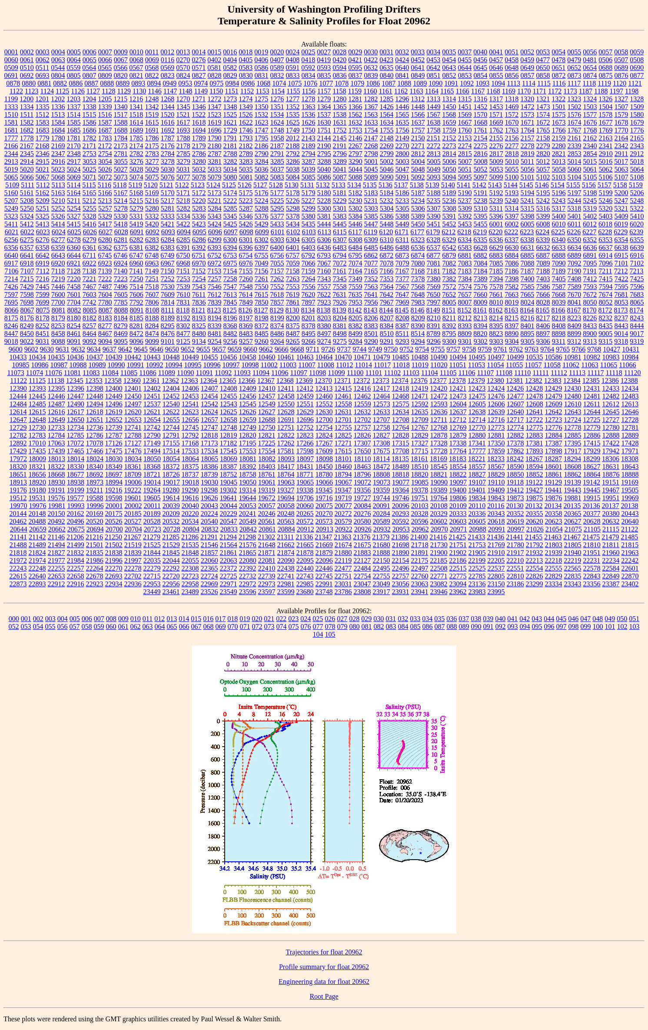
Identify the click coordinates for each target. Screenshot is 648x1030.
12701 (343, 419)
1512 (42, 114)
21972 (18, 560)
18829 (496, 474)
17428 (630, 443)
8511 (402, 333)
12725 (591, 419)
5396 (496, 216)
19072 (362, 482)
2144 (324, 138)
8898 (558, 333)
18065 (209, 458)
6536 (418, 247)
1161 (385, 91)
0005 (74, 52)
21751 (458, 544)
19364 (400, 490)
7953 (355, 302)
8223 (574, 318)
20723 (152, 529)
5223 (246, 200)
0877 (637, 75)
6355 (637, 239)
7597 (11, 294)
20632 (611, 521)
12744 (171, 427)
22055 (190, 560)
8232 (605, 318)
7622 (324, 294)
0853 (465, 75)
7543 (199, 286)
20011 (151, 505)
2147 (371, 138)
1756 (402, 130)
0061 (27, 59)
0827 (199, 75)
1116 (559, 83)
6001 (496, 224)
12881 (496, 435)
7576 (481, 286)
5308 (449, 208)
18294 (572, 458)
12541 (190, 404)
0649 (527, 67)
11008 (325, 365)
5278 (121, 208)
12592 (420, 404)
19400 (457, 490)
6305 (309, 239)
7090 (559, 263)
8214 (496, 318)
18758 (247, 474)
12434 (629, 388)
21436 (495, 537)
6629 (496, 247)
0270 (183, 59)
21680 (381, 544)
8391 (434, 325)
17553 (247, 451)
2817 (496, 153)
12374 (400, 380)
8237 (621, 318)
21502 (114, 544)
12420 (438, 388)
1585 (74, 122)
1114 (528, 83)
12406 (190, 388)
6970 (199, 263)
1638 (434, 122)
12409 (247, 388)
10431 (630, 349)
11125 (37, 380)
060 (111, 626)
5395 (481, 216)
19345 (323, 490)
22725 (228, 576)
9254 (215, 341)
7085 (496, 263)
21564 (228, 544)
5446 (355, 224)
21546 (209, 544)
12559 (362, 404)
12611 (591, 404)
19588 (94, 498)
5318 (574, 208)
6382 (152, 247)
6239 (636, 232)
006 (87, 618)
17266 (305, 443)
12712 (457, 419)
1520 (167, 114)
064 (160, 626)
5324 (27, 216)
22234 (610, 560)
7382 (449, 278)
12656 (190, 419)
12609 (553, 404)
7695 (11, 302)
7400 (528, 278)
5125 (229, 185)
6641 (27, 255)
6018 (605, 224)
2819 (528, 153)
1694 (199, 130)
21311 (285, 537)
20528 (152, 521)
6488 (402, 247)
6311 (402, 239)
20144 (18, 513)
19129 (553, 482)
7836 (199, 302)
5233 (402, 200)
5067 (43, 177)
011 (148, 618)
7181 (433, 271)
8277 (105, 325)
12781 (630, 427)
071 (245, 626)
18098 (324, 458)
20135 (572, 505)
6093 (168, 232)
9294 (418, 341)
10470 (343, 357)
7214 (11, 278)
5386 (387, 216)
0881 (44, 83)
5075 (152, 177)
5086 (324, 177)
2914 (27, 161)
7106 (11, 271)
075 (294, 626)
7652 (449, 294)
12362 (170, 380)
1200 (26, 99)
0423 (386, 59)
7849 (246, 302)
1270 (183, 99)
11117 (595, 372)
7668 (558, 294)
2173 (121, 146)
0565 (105, 67)
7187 (527, 271)
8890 (511, 333)
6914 (605, 255)
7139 (105, 271)
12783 (37, 435)
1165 (447, 91)
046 (573, 618)
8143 (371, 310)
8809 (465, 333)
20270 (324, 513)
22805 (496, 576)
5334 (183, 216)
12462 (362, 396)
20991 (496, 529)
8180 (74, 318)
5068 (58, 177)
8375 (293, 325)
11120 (632, 372)
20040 (190, 505)
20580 (362, 521)
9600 (16, 349)
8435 (606, 325)
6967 (168, 263)
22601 (630, 568)
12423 (476, 388)
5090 (387, 177)
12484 (18, 404)
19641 (228, 498)
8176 (27, 318)
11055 (514, 365)
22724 (209, 576)
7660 (480, 294)
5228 (324, 200)
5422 (183, 224)
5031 (183, 169)
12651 (94, 419)
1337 (74, 106)
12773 (496, 427)
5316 (543, 208)
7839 (215, 302)
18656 (37, 474)
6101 (278, 232)
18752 (228, 474)
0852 (449, 75)
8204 (340, 318)
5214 (120, 200)
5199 (606, 192)
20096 (400, 505)
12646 (630, 411)
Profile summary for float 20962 (324, 966)
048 (597, 618)
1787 (168, 138)
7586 (543, 286)
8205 (355, 318)
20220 (190, 513)
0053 (543, 52)
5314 (511, 208)
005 (75, 618)
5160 (11, 192)
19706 (305, 498)
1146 (154, 91)
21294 (228, 537)
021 (269, 618)
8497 (324, 333)
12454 (209, 396)
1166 (462, 91)
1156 (308, 91)
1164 (432, 91)
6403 (309, 247)
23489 (190, 591)
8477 (183, 333)
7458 (74, 286)
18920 (37, 482)
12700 (324, 419)
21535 (190, 544)
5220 (199, 200)
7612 (214, 294)
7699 (43, 302)
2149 (402, 138)
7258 (230, 278)
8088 (121, 310)
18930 (56, 482)
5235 (433, 200)
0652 (574, 67)
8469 (121, 333)
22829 (553, 576)
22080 (247, 560)
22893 (37, 584)
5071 (89, 177)
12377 (438, 380)
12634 (400, 411)
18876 (611, 474)
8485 (262, 333)
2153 (465, 138)
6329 (449, 239)
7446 (58, 286)
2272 (434, 146)
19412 (515, 490)
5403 (606, 216)
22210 (515, 560)
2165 (637, 138)
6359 (58, 247)
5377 (277, 216)
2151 (434, 138)
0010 (136, 52)
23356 (592, 584)
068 (208, 626)
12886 (592, 435)
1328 (637, 99)
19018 (190, 482)
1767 (575, 130)
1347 (215, 106)
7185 (496, 271)
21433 (476, 537)
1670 (512, 122)
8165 (543, 310)
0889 (123, 83)
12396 (75, 388)
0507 (621, 59)
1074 (279, 83)
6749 (167, 255)
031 (390, 618)
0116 (167, 59)
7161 (339, 271)
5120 (151, 185)
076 (306, 626)
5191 (481, 192)
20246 (267, 513)
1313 (433, 99)
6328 (433, 239)
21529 (171, 544)
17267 (324, 443)
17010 (37, 443)
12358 (113, 380)
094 (525, 626)
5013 (558, 161)
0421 (355, 59)
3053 (89, 161)
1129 (124, 91)
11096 (279, 372)
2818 (512, 153)
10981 (573, 357)
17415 (592, 443)
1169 (508, 91)
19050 (247, 482)
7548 (246, 286)
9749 (375, 349)
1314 (449, 99)
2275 (481, 146)
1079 (357, 83)
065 (172, 626)
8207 (387, 318)
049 (610, 618)
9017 (637, 333)
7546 (215, 286)
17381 (534, 443)
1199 (11, 99)
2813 (434, 153)
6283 (152, 239)
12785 (75, 435)
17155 (171, 443)
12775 (534, 427)
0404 (230, 59)
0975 (216, 83)
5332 (152, 216)
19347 (343, 490)
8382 (355, 325)
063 (148, 626)
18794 (343, 474)
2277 (512, 146)
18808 (381, 474)
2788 (230, 153)
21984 (75, 560)
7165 (371, 271)
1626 (309, 122)
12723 (553, 419)
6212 (448, 232)
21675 (362, 544)
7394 (496, 278)
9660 (250, 349)
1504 (606, 106)
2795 (324, 153)
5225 (277, 200)
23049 (381, 584)
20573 (324, 521)
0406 (261, 59)
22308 (190, 568)
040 (500, 618)
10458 (247, 357)
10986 (39, 365)
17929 (592, 451)
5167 (121, 192)
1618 (199, 122)
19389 (438, 490)
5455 (481, 224)
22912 (56, 584)
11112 (559, 372)
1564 (386, 114)
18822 (458, 474)
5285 (230, 208)
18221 (476, 458)
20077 (343, 505)
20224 (209, 513)
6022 (27, 232)
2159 (559, 138)
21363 (342, 537)
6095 (199, 232)
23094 (458, 584)
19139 (572, 482)
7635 (355, 294)
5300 (324, 208)
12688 (267, 419)
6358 (43, 247)
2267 (355, 146)
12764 (400, 427)
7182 (449, 271)
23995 (496, 591)
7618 (277, 294)
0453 (433, 59)
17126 (114, 443)
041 (512, 618)
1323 (574, 99)
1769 (606, 130)
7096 (606, 263)
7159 (308, 271)
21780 (515, 544)
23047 (362, 584)
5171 (183, 192)
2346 (43, 153)
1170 (524, 91)
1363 (309, 106)
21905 (477, 552)
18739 (209, 474)
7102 (637, 263)
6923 (105, 263)
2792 (293, 153)
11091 (204, 372)
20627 (573, 521)
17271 (343, 443)
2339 (575, 146)
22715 (152, 576)
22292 (171, 568)
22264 (94, 568)
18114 (381, 458)
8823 (496, 333)
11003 (287, 365)
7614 (246, 294)
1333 (11, 106)
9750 (391, 349)
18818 (400, 474)
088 (452, 626)
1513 (58, 114)
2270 (402, 146)
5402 (590, 216)
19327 (285, 490)
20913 (324, 529)
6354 (621, 239)
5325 (43, 216)
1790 (215, 138)
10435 (56, 357)
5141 (464, 185)
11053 (476, 365)
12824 (324, 435)
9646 (156, 349)
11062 (570, 365)
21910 (496, 552)
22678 (94, 576)
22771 (439, 576)
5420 (152, 224)
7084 (481, 263)
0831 (262, 75)
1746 (246, 130)
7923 (324, 302)
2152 (449, 138)
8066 (11, 310)
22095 (305, 560)
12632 (362, 411)
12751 (286, 427)
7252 (168, 278)
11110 (522, 372)
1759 (449, 130)
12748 (228, 427)
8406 (543, 325)
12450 (133, 396)
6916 (637, 255)
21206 (75, 537)
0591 (292, 67)
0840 (387, 75)
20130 (515, 505)
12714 (476, 419)
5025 (89, 169)
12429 (553, 388)
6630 (512, 247)
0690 (637, 67)
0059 (637, 52)
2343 (637, 146)
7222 (105, 278)
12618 (94, 411)
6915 (621, 255)
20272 (343, 513)
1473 (543, 106)
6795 (355, 255)
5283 (199, 208)
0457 (496, 59)
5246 (605, 200)
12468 (400, 396)
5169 (152, 192)
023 (293, 618)
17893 (534, 451)
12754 (324, 427)
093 (513, 626)
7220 (74, 278)
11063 (589, 365)
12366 (247, 380)
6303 (277, 239)
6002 (512, 224)
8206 (371, 318)
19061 (267, 482)
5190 (465, 192)
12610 (573, 404)
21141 (18, 537)
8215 (511, 318)
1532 (261, 114)
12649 (56, 419)
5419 (136, 224)
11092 (223, 372)
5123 (198, 185)
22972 (247, 584)
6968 (183, 263)
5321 (621, 208)
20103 (420, 505)
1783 (105, 138)
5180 (324, 192)
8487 (293, 333)
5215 (136, 200)
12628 (286, 411)
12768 (439, 427)
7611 (199, 294)
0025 (308, 52)
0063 (58, 59)
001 (26, 618)
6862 (371, 255)
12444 (18, 396)
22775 (458, 576)
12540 (171, 404)
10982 (592, 357)
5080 (230, 177)
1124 (46, 91)
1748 (277, 130)
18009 (37, 458)
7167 (402, 271)
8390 (418, 325)
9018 (11, 341)
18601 (553, 466)
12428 (534, 388)
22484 (362, 568)
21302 (266, 537)
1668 (481, 122)
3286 (293, 161)
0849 (418, 75)
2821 (559, 153)
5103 (559, 177)
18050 (152, 458)
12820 (247, 435)
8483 (246, 333)
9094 (105, 341)
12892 (18, 443)
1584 (58, 122)
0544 (58, 67)
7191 (590, 271)
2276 (496, 146)
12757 (362, 427)
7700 (58, 302)
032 (403, 618)
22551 (515, 568)
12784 (56, 435)
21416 (438, 537)
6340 (558, 239)
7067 (324, 263)
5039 (309, 169)
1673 (559, 122)
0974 (201, 83)
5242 (543, 200)
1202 (58, 99)
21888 (381, 552)
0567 (136, 67)
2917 (74, 161)
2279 (543, 146)
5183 (371, 192)
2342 (621, 146)
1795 (262, 138)
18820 (420, 474)
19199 (75, 490)
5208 (27, 200)
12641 (534, 411)
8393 (465, 325)
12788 (133, 435)
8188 (152, 318)
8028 (543, 302)
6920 (58, 263)
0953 (185, 83)
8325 (199, 325)
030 (378, 618)
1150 (216, 91)
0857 (528, 75)
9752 (406, 349)
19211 (94, 490)
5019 (11, 169)
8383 (371, 325)
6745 (105, 255)
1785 (136, 138)
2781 (121, 153)
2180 (215, 146)
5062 (606, 169)
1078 (342, 83)
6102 (293, 232)
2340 (590, 146)
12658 (228, 419)
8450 (27, 333)
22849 (611, 576)
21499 (75, 544)
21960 (611, 552)
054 (38, 626)
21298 (247, 537)
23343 (573, 584)
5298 (293, 208)
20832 (210, 529)
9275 (340, 341)
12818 (209, 435)
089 (464, 626)
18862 (573, 474)
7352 (371, 278)
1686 (89, 130)
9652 (188, 349)
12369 (304, 380)
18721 (152, 474)
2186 (262, 146)
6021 (12, 232)
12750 (267, 427)
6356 (11, 247)
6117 (355, 232)
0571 (199, 67)
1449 (434, 106)
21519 (133, 544)
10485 (400, 357)
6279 (89, 239)
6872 (386, 255)
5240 (511, 200)
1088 (404, 83)
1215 (120, 99)
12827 (381, 435)
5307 (434, 208)
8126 (246, 310)
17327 (420, 443)
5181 (340, 192)
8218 (558, 318)
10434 (37, 357)
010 (135, 618)
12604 (458, 404)
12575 (400, 404)
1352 (293, 106)
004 (62, 618)
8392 (449, 325)
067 (196, 626)
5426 (246, 224)
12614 (18, 411)
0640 (402, 67)
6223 (527, 232)
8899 (574, 333)
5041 (340, 169)
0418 (308, 59)
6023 (43, 232)
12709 (420, 419)
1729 (230, 130)
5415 (74, 224)
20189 (152, 513)
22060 (209, 560)
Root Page (323, 996)
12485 (37, 404)
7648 (418, 294)
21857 (209, 552)
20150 (56, 513)
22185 (438, 560)
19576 (56, 498)
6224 (542, 232)
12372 (361, 380)
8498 (340, 333)
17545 (228, 451)
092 (500, 626)
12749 (247, 427)
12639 (496, 411)
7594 (606, 286)
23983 (477, 591)
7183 (465, 271)
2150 (418, 138)
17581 (286, 451)
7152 (199, 271)
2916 (58, 161)
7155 (246, 271)
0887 (91, 83)
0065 (89, 59)
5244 (574, 200)
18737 (190, 474)
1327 (621, 99)
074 (281, 626)
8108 (152, 310)
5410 (637, 216)
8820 (480, 333)
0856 (512, 75)
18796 (362, 474)
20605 (477, 521)
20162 (75, 513)
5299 (309, 208)
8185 (136, 318)
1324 (590, 99)
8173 (621, 310)
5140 (448, 185)
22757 (400, 576)
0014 (199, 52)
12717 (515, 419)
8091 (136, 310)
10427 (611, 349)
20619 (515, 521)
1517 (120, 114)
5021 (43, 169)
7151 (183, 271)
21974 (37, 560)
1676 (590, 122)
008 (111, 618)
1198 (631, 91)
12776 (553, 427)
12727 (610, 419)
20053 (247, 505)
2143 (309, 138)
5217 (167, 200)
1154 (278, 91)
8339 (215, 325)
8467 (105, 333)
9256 (230, 341)
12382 (533, 380)
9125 (183, 341)
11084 (109, 372)
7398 (512, 278)
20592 (400, 521)
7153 (214, 271)
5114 (73, 185)
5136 (385, 185)
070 (233, 626)
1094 (498, 83)
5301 (340, 208)
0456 (480, 59)
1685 (74, 130)
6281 (121, 239)
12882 (515, 435)
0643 (449, 67)
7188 (543, 271)
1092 (467, 83)
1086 (373, 83)
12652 (114, 419)
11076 (53, 372)
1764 (528, 130)
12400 (114, 388)
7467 (89, 286)
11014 (363, 365)
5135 (370, 185)
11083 (91, 372)
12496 (114, 404)
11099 (336, 372)
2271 (418, 146)
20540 (209, 521)
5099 (496, 177)
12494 (94, 404)
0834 (309, 75)
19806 (458, 498)
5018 (637, 161)
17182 (228, 443)
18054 (171, 458)
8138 (324, 310)
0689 (621, 67)
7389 (481, 278)
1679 (637, 122)
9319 (637, 341)
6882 (480, 255)
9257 (246, 341)
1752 (340, 130)
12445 (37, 396)
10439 (114, 357)
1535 (292, 114)
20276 (362, 513)
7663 (511, 294)
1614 (136, 122)
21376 (361, 537)
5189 (449, 192)
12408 (228, 388)
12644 (592, 411)
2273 (449, 146)
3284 (262, 161)
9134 (199, 341)
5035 (246, 169)
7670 (574, 294)
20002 (133, 505)
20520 (94, 521)
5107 (621, 177)
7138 (89, 271)
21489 (37, 544)
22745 (324, 576)
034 (427, 618)
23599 (286, 591)
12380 (495, 380)
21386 (400, 537)
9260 (262, 341)
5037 (277, 169)
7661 (496, 294)
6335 (480, 239)
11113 (577, 372)
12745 (190, 427)
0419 (324, 59)
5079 (215, 177)
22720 (171, 576)
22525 (477, 568)
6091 (137, 232)
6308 (355, 239)
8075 (43, 310)
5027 (121, 169)
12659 (247, 419)
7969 (402, 302)
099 (586, 626)
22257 (75, 568)
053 (26, 626)
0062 (43, 59)
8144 (386, 310)
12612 (610, 404)
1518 (136, 114)
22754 (362, 576)
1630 (324, 122)
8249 (27, 325)
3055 (121, 161)
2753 (89, 153)
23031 (343, 584)
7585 (528, 286)
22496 (400, 568)
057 (75, 626)
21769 (496, 544)
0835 (324, 75)
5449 (402, 224)
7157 (277, 271)
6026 (90, 232)
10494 (458, 357)
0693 (43, 75)
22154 (400, 560)
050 (622, 618)
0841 (402, 75)
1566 (418, 114)
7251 (152, 278)
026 (330, 618)
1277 (292, 99)
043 (537, 618)
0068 (136, 59)
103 (634, 626)
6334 (465, 239)
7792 (136, 302)
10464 (324, 357)
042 (524, 618)
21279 (151, 537)
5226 (292, 200)
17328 (439, 443)
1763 (512, 130)
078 (330, 626)
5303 (371, 208)
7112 (42, 271)
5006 (449, 161)
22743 (305, 576)
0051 (511, 52)
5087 (340, 177)
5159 (636, 185)
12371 (342, 380)
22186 (457, 560)
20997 (516, 529)
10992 (154, 365)
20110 (477, 505)
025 (317, 618)
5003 (402, 161)
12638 (477, 411)
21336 (304, 537)
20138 (629, 505)
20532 (171, 521)
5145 (526, 185)
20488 (37, 521)
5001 (371, 161)
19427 (534, 490)
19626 (209, 498)
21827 (56, 552)
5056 (528, 169)
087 (440, 626)
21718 (420, 544)
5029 (152, 169)
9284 (355, 341)
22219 (572, 560)
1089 (420, 83)
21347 (323, 537)
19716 (324, 498)
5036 (262, 169)
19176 (18, 490)
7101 (621, 263)
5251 (43, 208)
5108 (637, 177)
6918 (27, 263)
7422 (621, 278)
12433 (610, 388)
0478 (558, 59)
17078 (94, 443)
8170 (590, 310)
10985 (20, 365)
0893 (138, 83)
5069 (74, 177)
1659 (449, 122)
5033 (215, 169)
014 (184, 618)
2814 (449, 153)
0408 (292, 59)
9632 (78, 349)
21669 (324, 544)
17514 (171, 451)
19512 (18, 498)
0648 (511, 67)
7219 (58, 278)
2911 (621, 153)
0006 (89, 52)
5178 (293, 192)
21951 (592, 552)
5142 (479, 185)
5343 (215, 216)
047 (585, 618)
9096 (136, 341)
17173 (209, 443)
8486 (277, 333)
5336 (199, 216)
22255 (56, 568)
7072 (340, 263)
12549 (267, 404)
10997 (230, 365)
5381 (324, 216)
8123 (214, 310)
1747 (262, 130)
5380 (309, 216)
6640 (11, 255)
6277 (58, 239)
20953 (401, 529)
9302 (481, 341)
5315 (527, 208)
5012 (543, 161)
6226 (574, 232)
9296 (434, 341)
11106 (467, 372)
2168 (43, 146)
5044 (355, 169)
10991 (135, 365)
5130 (292, 185)
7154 (230, 271)
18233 (496, 458)
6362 (105, 247)
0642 (433, 67)
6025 (74, 232)
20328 (420, 513)
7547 (230, 286)
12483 (630, 396)
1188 (601, 91)
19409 (496, 490)
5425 (230, 224)
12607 (515, 404)
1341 (136, 106)
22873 (18, 584)
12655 (171, 419)
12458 (286, 396)
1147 (170, 91)
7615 (261, 294)
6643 (58, 255)
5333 (168, 216)
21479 (610, 537)
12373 (380, 380)
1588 (121, 122)
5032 (199, 169)
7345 (340, 278)
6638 (621, 247)
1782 (89, 138)
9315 (605, 341)
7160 (324, 271)
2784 (168, 153)
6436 (324, 247)
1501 (559, 106)
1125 (62, 91)
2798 (371, 153)
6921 (74, 263)
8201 (309, 318)
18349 (114, 466)
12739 (114, 427)
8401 (528, 325)
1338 (89, 106)
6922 (89, 263)
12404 (171, 388)
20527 (133, 521)
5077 (183, 177)
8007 (465, 302)
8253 (58, 325)
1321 (543, 99)
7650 (433, 294)
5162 (43, 192)
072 (257, 626)
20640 (630, 521)
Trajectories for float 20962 (324, 952)
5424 (215, 224)
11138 (55, 380)
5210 (58, 200)
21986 (94, 560)
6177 (417, 232)
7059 (293, 263)
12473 (458, 396)
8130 (292, 310)
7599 (43, 294)
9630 (47, 349)
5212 (89, 200)
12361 (151, 380)
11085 (128, 372)
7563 (371, 286)
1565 (402, 114)
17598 (305, 451)
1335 (43, 106)
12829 (420, 435)
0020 (277, 52)
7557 (324, 286)
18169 (438, 458)
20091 (381, 505)
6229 (621, 232)
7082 (449, 263)
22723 (190, 576)
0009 (121, 52)
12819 (228, 435)
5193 (512, 192)
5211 (73, 200)
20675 (76, 529)
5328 (89, 216)
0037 (465, 52)
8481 (215, 333)
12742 (152, 427)
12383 (553, 380)
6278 (74, 239)
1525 (230, 114)
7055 (277, 263)
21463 (553, 537)
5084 (293, 177)
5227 (308, 200)
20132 (534, 505)
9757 (453, 349)
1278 (308, 99)
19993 (75, 505)
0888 (107, 83)
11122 (18, 380)
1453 (496, 106)
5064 (637, 169)
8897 (543, 333)
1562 (355, 114)
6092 (153, 232)
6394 (230, 247)
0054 (558, 52)
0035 (449, 52)
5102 (543, 177)
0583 (246, 67)
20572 (305, 521)
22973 (267, 584)
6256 (11, 239)
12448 (94, 396)
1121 (634, 83)
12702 (362, 419)
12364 (208, 380)
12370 (323, 380)
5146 (542, 185)
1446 (402, 106)
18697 (114, 474)
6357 (27, 247)
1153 (262, 91)
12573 (381, 404)
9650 (172, 349)
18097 (305, 458)
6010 (559, 224)
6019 (621, 224)
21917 (515, 552)
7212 (621, 271)
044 (549, 618)
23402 (630, 584)
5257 (105, 208)
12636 (439, 411)
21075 (573, 529)
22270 (114, 568)
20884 (286, 529)
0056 (590, 52)
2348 (74, 153)
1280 (339, 99)
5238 (480, 200)
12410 (267, 388)
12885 (573, 435)
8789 (433, 333)
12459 (305, 396)
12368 (285, 380)
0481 (590, 59)
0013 (183, 52)
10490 (439, 357)
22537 (496, 568)
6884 (511, 255)
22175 (419, 560)
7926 (340, 302)
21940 (573, 552)
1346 (199, 106)
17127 (133, 443)
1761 (481, 130)
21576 (247, 544)
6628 (481, 247)
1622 (246, 122)
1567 (433, 114)
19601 (133, 498)
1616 (168, 122)
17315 (400, 443)
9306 (543, 341)
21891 (420, 552)
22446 (324, 568)
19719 (343, 498)
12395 (56, 388)
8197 (246, 318)
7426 (11, 286)
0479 (574, 59)
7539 (183, 286)
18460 (343, 466)
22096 (324, 560)
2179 (199, 146)
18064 (190, 458)
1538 (339, 114)
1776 (637, 130)
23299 (534, 584)
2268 (371, 146)
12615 (37, 411)
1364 (324, 106)
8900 (590, 333)
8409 (575, 325)
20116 (495, 505)
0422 (371, 59)
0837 (355, 75)
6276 (43, 239)
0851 (434, 75)
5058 (559, 169)
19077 (400, 482)
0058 (621, 52)
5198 (590, 192)
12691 (286, 419)
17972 (18, 458)
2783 (152, 153)
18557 (477, 466)
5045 (371, 169)
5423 (199, 224)
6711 (89, 255)
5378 (293, 216)
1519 (152, 114)
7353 (387, 278)
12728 (629, 419)
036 (451, 618)
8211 (449, 318)
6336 (496, 239)
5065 (11, 177)
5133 (339, 185)
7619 (292, 294)
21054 (554, 529)
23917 (381, 591)
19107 (477, 482)
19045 (228, 482)
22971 (228, 584)
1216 (136, 99)
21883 (362, 552)
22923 (94, 584)
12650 (75, 419)
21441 (514, 537)
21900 (439, 552)
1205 (105, 99)
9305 (528, 341)
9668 (297, 349)
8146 (418, 310)
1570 (480, 114)
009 (123, 618)
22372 (228, 568)
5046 (387, 169)
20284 (381, 513)
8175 (11, 318)
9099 (152, 341)
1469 (512, 106)
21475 (591, 537)
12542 (209, 404)
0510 (27, 67)
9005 (605, 333)
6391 (183, 247)
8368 (230, 325)
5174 (230, 192)
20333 (458, 513)
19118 (515, 482)
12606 (496, 404)
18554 (458, 466)
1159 (355, 91)
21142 (37, 537)
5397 (512, 216)
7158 (292, 271)
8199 (277, 318)
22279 (152, 568)
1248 (152, 99)
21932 (534, 552)
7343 (324, 278)
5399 (543, 216)
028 (354, 618)
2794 (309, 153)
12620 (133, 411)
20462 (18, 521)
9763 (531, 349)
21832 (75, 552)
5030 (168, 169)
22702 (133, 576)
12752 (305, 427)
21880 (343, 552)
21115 (610, 529)
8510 (387, 333)
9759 (485, 349)
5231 (371, 200)
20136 (591, 505)
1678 (621, 122)
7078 (387, 263)
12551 (305, 404)
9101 (168, 341)
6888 (558, 255)
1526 (246, 114)
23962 (458, 591)
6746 (120, 255)
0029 (355, 52)
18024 (94, 458)
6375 (121, 247)
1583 (43, 122)
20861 (267, 529)
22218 (553, 560)
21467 (572, 537)
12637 (458, 411)
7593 (590, 286)
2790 (262, 153)
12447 (75, 396)
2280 (559, 146)
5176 (262, 192)
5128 (276, 185)
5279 (136, 208)
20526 (114, 521)
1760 (465, 130)
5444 (324, 224)
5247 (621, 200)
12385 (591, 380)
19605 (152, 498)
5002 (387, 161)
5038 (293, 169)
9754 (422, 349)
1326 (605, 99)
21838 (114, 552)
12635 (420, 411)
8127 (261, 310)
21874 (286, 552)
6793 (324, 255)
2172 (105, 146)
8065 (637, 302)
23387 (611, 584)
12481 (592, 396)
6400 (277, 247)
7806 (152, 302)
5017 (621, 161)
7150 (167, 271)
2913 (11, 161)
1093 (482, 83)
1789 (199, 138)
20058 (286, 505)
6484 (355, 247)
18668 (56, 474)
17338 (458, 443)
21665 (305, 544)
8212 (465, 318)
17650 (362, 451)
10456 (228, 357)
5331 (136, 216)
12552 (324, 404)
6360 (74, 247)
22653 (56, 576)
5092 (418, 177)
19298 (209, 490)
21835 (94, 552)
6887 (543, 255)
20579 (343, 521)
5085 (309, 177)
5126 (245, 185)
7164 (355, 271)
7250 (136, 278)
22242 (629, 560)
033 (415, 618)
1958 (277, 138)
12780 (611, 427)
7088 (528, 263)
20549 (247, 521)
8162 (496, 310)
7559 (355, 286)
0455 (465, 59)
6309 (371, 239)
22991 (324, 584)
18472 (381, 466)
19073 (381, 482)
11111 (540, 372)
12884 (553, 435)
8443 (621, 325)
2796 (340, 153)
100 (598, 626)
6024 (59, 232)
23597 (267, 591)
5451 (434, 224)
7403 (543, 278)
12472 (439, 396)
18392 (247, 466)
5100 (512, 177)
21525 (152, 544)
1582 (27, 122)
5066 (27, 177)
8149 (433, 310)
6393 (215, 247)
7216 (43, 278)
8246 (11, 325)
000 (14, 618)
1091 (451, 83)
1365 (340, 106)
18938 (75, 482)
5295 (277, 208)
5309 (465, 208)
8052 (606, 302)
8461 (74, 333)
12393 (37, 388)
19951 (611, 498)
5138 (417, 185)
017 (220, 618)
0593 (324, 67)
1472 (528, 106)
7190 (574, 271)
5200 (621, 192)
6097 (231, 232)
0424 (402, 59)
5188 (434, 192)
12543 (228, 404)
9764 (547, 349)
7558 (340, 286)
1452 (481, 106)
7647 (402, 294)
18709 (133, 474)
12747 (209, 427)
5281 (168, 208)
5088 (355, 177)
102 (622, 626)
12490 (75, 404)
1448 (418, 106)
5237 (465, 200)
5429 (262, 224)
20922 (343, 529)
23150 (496, 584)
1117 (574, 83)
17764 (458, 451)
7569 (434, 286)
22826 (534, 576)
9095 (121, 341)
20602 (439, 521)
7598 (27, 294)
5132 (323, 185)
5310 (481, 208)
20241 (247, 513)
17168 (190, 443)
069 (221, 626)
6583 (465, 247)
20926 (363, 529)
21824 (37, 552)
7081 (434, 263)
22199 (476, 560)
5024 (74, 169)
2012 (293, 138)
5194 (528, 192)
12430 (572, 388)
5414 (58, 224)
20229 (228, 513)
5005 (434, 161)
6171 (402, 232)
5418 (121, 224)
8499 (355, 333)
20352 (515, 513)
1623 (262, 122)
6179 (433, 232)
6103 (309, 232)
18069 (228, 458)
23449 (152, 591)
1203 (73, 99)
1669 (496, 122)
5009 (496, 161)
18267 (534, 458)
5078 (199, 177)
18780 (324, 474)
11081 (72, 372)
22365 (209, 568)
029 (366, 618)
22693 (114, 576)
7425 (637, 278)
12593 (439, 404)
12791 (171, 435)
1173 (570, 91)
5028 (136, 169)
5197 (575, 192)
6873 (402, 255)
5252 (58, 208)
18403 (267, 466)
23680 (305, 591)
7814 (168, 302)
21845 (171, 552)
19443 (572, 490)
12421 (457, 388)
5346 (246, 216)
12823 (305, 435)
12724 (572, 419)
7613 (230, 294)
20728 (171, 529)
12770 (477, 427)
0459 (527, 59)
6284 (168, 239)
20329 (439, 513)
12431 (591, 388)
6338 (527, 239)
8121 (199, 310)
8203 (324, 318)
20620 (534, 521)
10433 (18, 357)
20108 (439, 505)
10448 (171, 357)
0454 (449, 59)
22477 (343, 568)
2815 (465, 153)
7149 (152, 271)
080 (354, 626)
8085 (89, 310)
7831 (183, 302)
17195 (247, 443)
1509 (637, 106)
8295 (168, 325)
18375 (190, 466)
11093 (241, 372)
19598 (114, 498)
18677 (75, 474)
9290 (371, 341)
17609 (324, 451)
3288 (324, 161)
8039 (559, 302)
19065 (305, 482)
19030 (209, 482)
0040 (480, 52)
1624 (277, 122)
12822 (286, 435)
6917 (11, 263)
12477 (515, 396)
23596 (247, 591)
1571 (496, 114)
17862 (515, 451)
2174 (136, 146)
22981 (286, 584)
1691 (152, 130)
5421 (168, 224)
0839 (371, 75)
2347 (58, 153)
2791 (277, 153)
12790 (152, 435)
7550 (262, 286)
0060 (11, 59)
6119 (370, 232)
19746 (400, 498)
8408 (559, 325)
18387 (228, 466)
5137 (401, 185)
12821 (267, 435)
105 (330, 634)
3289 (340, 161)
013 (171, 618)
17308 (381, 443)
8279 (121, 325)
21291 (209, 537)
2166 (11, 146)
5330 (121, 216)
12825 (343, 435)
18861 (553, 474)
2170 (74, 146)
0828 (215, 75)
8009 (481, 302)
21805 (573, 544)
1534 (277, 114)
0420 (339, 59)
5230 (355, 200)
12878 (439, 435)
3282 (230, 161)
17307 (362, 443)
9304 (512, 341)
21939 (553, 552)
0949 (169, 83)
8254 (74, 325)
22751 (343, 576)
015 (196, 618)
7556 (309, 286)
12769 (458, 427)
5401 (575, 216)
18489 (400, 466)
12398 (94, 388)
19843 (496, 498)
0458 (511, 59)
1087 (388, 83)
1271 (199, 99)
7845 (230, 302)
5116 (104, 185)
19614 (171, 498)
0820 (121, 75)
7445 (43, 286)
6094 (184, 232)
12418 (400, 388)
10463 (305, 357)
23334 (553, 584)
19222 (132, 490)
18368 (152, 466)
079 (342, 626)
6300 (230, 239)
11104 (429, 372)
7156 (261, 271)
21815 (629, 544)
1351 (277, 106)
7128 (73, 271)
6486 (387, 247)
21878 (305, 552)
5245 (590, 200)
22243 (18, 568)
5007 (465, 161)
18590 (515, 466)
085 (415, 626)
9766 (578, 349)
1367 (371, 106)
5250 (27, 208)
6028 (121, 232)
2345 (27, 153)
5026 (105, 169)
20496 (75, 521)
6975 (230, 263)
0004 (58, 52)
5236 (449, 200)
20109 (458, 505)
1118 (589, 83)
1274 (246, 99)
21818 (18, 552)
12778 (573, 427)
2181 (230, 146)
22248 (37, 568)
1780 (58, 138)
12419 (419, 388)
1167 (478, 91)
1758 (434, 130)
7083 (465, 263)
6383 (168, 247)
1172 (555, 91)
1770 (621, 130)
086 (427, 626)
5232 (386, 200)
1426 (387, 106)
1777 (11, 138)
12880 (477, 435)
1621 (230, 122)
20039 (171, 505)
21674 (343, 544)
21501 (94, 544)
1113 (513, 83)
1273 (230, 99)
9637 (109, 349)
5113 (58, 185)
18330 (75, 466)
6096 (215, 232)
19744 (381, 498)
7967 (387, 302)
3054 (105, 161)
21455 (533, 537)
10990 (116, 365)
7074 (355, 263)
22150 (381, 560)
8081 (58, 310)
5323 (11, 216)
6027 (106, 232)
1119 (604, 83)
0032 (402, 52)
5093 (434, 177)
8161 (480, 310)
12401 (133, 388)
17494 (152, 451)
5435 (309, 224)
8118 (182, 310)
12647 (18, 419)
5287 (246, 208)
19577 (75, 498)
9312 (574, 341)
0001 (11, 52)
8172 (605, 310)
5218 (183, 200)
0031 (386, 52)
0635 (386, 67)
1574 (543, 114)
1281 (355, 99)
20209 (171, 513)
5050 (449, 169)
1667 (465, 122)
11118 (614, 372)
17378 (515, 443)
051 (634, 618)
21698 (400, 544)
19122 (534, 482)
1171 (539, 91)
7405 (559, 278)
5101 (528, 177)
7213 (637, 271)
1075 (295, 83)
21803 (553, 544)
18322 (56, 466)
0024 (292, 52)
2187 (277, 146)
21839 (133, 552)
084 (403, 626)
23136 (477, 584)
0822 (152, 75)
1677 (606, 122)
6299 (215, 239)
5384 (355, 216)
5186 (402, 192)
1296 (402, 99)
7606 (136, 294)
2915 (43, 161)
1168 (493, 91)
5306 (418, 208)
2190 (324, 146)
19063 (286, 482)
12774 (515, 427)
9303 (496, 341)
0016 (230, 52)
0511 (42, 67)
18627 (592, 466)
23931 (400, 591)
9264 (277, 341)
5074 (136, 177)
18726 (171, 474)
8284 (152, 325)
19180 (37, 490)
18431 (305, 466)
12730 (37, 427)
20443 (630, 513)
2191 (340, 146)
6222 (511, 232)
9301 (465, 341)
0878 (13, 83)
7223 (121, 278)
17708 (400, 451)
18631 (611, 466)
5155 (573, 185)
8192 (183, 318)
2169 (58, 146)
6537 (434, 247)
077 (318, 626)
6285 (183, 239)
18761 (267, 474)
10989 (97, 365)
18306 (610, 458)
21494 (56, 544)
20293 (400, 513)
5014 (574, 161)
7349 (355, 278)
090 (476, 626)
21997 (133, 560)
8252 (43, 325)
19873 (515, 498)
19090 (439, 482)
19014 (152, 482)
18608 (573, 466)
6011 (574, 224)
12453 (190, 396)
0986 (248, 83)
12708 (400, 419)
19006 (133, 482)
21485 (629, 537)
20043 (209, 505)
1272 (214, 99)
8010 (496, 302)
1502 (575, 106)
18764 (286, 474)
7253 (183, 278)
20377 (592, 513)
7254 (199, 278)
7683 (637, 294)
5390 (434, 216)
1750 (309, 130)
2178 (183, 146)
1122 (16, 91)
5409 (621, 216)
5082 (262, 177)
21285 (170, 537)
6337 (511, 239)
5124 (213, 185)
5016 (605, 161)
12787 (114, 435)
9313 (590, 341)
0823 (168, 75)
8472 (136, 333)
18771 (305, 474)
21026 (535, 529)
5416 (89, 224)
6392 (199, 247)
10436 (75, 357)
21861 (228, 552)
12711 (438, 419)
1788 (183, 138)
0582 (230, 67)
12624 (209, 411)
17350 (496, 443)
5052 (481, 169)
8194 (215, 318)
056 (62, 626)
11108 (503, 372)
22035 (152, 560)
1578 (605, 114)
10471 (362, 357)
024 (305, 618)
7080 (418, 263)
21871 (267, 552)
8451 (43, 333)
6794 (339, 255)
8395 (496, 325)
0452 (418, 59)
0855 (496, 75)
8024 (528, 302)
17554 (267, 451)
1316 (480, 99)
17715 (420, 451)
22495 (381, 568)
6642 (43, 255)
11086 (147, 372)
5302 (355, 208)
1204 (89, 99)
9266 (309, 341)
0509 (11, 67)
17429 (18, 451)
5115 (89, 185)
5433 (277, 224)
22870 (630, 576)
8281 (136, 325)
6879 (449, 255)
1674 (575, 122)
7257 (215, 278)
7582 (512, 286)
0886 (76, 83)
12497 (133, 404)
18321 (37, 466)
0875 (606, 75)
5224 (261, 200)
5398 (528, 216)
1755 (387, 130)
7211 (605, 271)
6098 (246, 232)
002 (38, 618)
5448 (387, 224)
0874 (590, 75)
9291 (387, 341)
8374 (277, 325)
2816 (481, 153)
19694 (286, 498)
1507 (621, 106)
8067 (27, 310)
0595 (355, 67)
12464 (381, 396)
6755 (261, 255)
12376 (419, 380)
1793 (246, 138)
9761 (500, 349)
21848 (190, 552)
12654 (152, 419)
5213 (105, 200)
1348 (230, 106)
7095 (590, 263)
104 (318, 634)
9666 (282, 349)
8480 (199, 333)
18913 (18, 482)
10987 (58, 365)
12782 (18, 435)
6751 (199, 255)
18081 (247, 458)
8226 (590, 318)
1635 (402, 122)
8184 (121, 318)
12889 (630, 435)
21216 (94, 537)
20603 (458, 521)
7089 (543, 263)
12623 (190, 411)
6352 (590, 239)
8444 (637, 325)
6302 (262, 239)
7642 (386, 294)
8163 (511, 310)
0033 (418, 52)
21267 (132, 537)
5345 (230, 216)
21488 (18, 544)
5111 (27, 185)
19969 (630, 498)
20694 (95, 529)
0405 (246, 59)
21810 (592, 544)
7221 (89, 278)
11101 (374, 372)
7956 (371, 302)
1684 (58, 130)
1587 (105, 122)
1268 (167, 99)
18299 (591, 458)
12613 (629, 404)
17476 (133, 451)
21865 (247, 552)
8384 (387, 325)
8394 (481, 325)
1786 (152, 138)
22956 (171, 584)
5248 (637, 200)
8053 (621, 302)
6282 (136, 239)
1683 (43, 130)
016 (208, 618)
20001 (114, 505)
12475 (477, 396)
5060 (575, 169)
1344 (168, 106)
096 (549, 626)
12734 (75, 427)
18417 (286, 466)
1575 (558, 114)
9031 (43, 341)
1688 (121, 130)
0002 (27, 52)
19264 (151, 490)
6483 (340, 247)
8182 (89, 318)
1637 (418, 122)
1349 (246, 106)
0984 (232, 83)
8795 (449, 333)
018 (232, 618)
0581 (214, 67)
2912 (637, 153)
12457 (267, 396)
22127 (362, 560)
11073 (15, 372)
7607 (152, 294)
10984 (630, 357)
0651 (558, 67)
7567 (402, 286)
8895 (527, 333)
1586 (89, 122)
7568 (418, 286)
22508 (439, 568)
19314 (247, 490)
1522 (199, 114)
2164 (621, 138)
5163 (58, 192)
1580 (637, 114)
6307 (340, 239)
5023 (58, 169)
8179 (58, 318)
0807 (89, 75)
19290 (190, 490)
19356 (362, 490)
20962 (420, 529)
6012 (590, 224)
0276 (199, 59)
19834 (477, 498)
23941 (420, 591)
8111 (167, 310)
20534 (190, 521)
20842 (248, 529)
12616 (56, 411)
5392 (465, 216)
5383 (340, 216)
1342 (152, 106)
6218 (464, 232)
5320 (605, 208)
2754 (105, 153)
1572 (511, 114)
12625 (228, 411)
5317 (558, 208)
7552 (277, 286)
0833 (293, 75)
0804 (58, 75)
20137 (610, 505)
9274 (324, 341)
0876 (621, 75)
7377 (402, 278)
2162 (590, 138)
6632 (543, 247)
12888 (611, 435)
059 (99, 626)
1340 (121, 106)
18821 (439, 474)
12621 (152, 411)
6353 (605, 239)
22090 (286, 560)
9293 (402, 341)
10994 (173, 365)
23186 (515, 584)
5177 (277, 192)
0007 (105, 52)
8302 (183, 325)
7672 (590, 294)
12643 (573, 411)
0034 (433, 52)
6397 (262, 247)
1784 (121, 138)
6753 (230, 255)
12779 (592, 427)
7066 (309, 263)
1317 (496, 99)
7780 (105, 302)
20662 (57, 529)
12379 (476, 380)
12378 (457, 380)
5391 (449, 216)
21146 (56, 537)
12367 (266, 380)
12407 (209, 388)
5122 (182, 185)
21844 (152, 552)
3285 (277, 161)
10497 (496, 357)
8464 (89, 333)
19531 (37, 498)
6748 (152, 255)
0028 (339, 52)
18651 (18, 474)
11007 (306, 365)
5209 (43, 200)
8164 (527, 310)
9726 (328, 349)
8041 (575, 302)
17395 (573, 443)
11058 (552, 365)
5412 (27, 224)
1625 (293, 122)
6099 (262, 232)
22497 (420, 568)
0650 (543, 67)
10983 (611, 357)
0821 (136, 75)
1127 (93, 91)
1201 (42, 99)
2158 (543, 138)
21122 (629, 529)
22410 (267, 568)
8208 (402, 318)
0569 (167, 67)
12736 (94, 427)
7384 (465, 278)
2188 (293, 146)
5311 (496, 208)
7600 (58, 294)
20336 (477, 513)
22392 (247, 568)
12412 (304, 388)
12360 (132, 380)
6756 (277, 255)
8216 (527, 318)
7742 (89, 302)
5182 (355, 192)
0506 (605, 59)
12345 (74, 380)
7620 (308, 294)
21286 (190, 537)
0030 (371, 52)
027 (342, 618)
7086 (512, 263)
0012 (167, 52)
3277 (152, 161)
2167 (27, 146)
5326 (58, 216)
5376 (262, 216)
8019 (512, 302)
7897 (309, 302)
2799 (387, 153)
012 (159, 618)
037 (464, 618)
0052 (527, 52)
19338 (304, 490)
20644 (18, 529)
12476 (496, 396)
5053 (496, 169)
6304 (293, 239)
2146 (355, 138)
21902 (458, 552)
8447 (11, 333)
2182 (246, 146)
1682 (27, 130)
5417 (105, 224)
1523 (214, 114)
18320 (18, 466)
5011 (527, 161)
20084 (362, 505)
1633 (371, 122)
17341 (477, 443)
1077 (326, 83)
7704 (74, 302)
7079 (402, 263)
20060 (305, 505)
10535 (534, 357)
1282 (371, 99)
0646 (496, 67)
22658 (75, 576)
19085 (420, 482)
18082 (267, 458)
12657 (209, 419)
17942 (611, 451)
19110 (496, 482)
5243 (558, 200)
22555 (553, 568)
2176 (168, 146)
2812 (418, 153)
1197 (616, 91)
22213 (534, 560)
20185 (133, 513)
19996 (94, 505)
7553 (293, 286)
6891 (590, 255)
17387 (553, 443)
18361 (133, 466)
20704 (133, 529)
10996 (211, 365)
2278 (528, 146)
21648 (267, 544)
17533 (190, 451)
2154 (481, 138)
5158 (620, 185)
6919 (43, 263)
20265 (305, 513)
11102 (392, 372)
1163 (416, 91)
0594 (339, 67)
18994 (114, 482)
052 (14, 626)
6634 (575, 247)
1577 (590, 114)
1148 (185, 91)
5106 (606, 177)
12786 (94, 435)
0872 (559, 75)
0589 (277, 67)
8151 (449, 310)
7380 (434, 278)
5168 (136, 192)
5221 (214, 200)
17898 (553, 451)
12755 (343, 427)
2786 (199, 153)
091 (488, 626)
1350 (262, 106)
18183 (457, 458)
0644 (465, 67)
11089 (166, 372)
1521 (183, 114)
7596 (637, 286)
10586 (553, 357)
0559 (73, 67)
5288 (262, 208)
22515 (458, 568)
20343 (496, 513)
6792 (308, 255)
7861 (293, 302)
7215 (27, 278)
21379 (380, 537)
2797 (355, 153)
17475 (114, 451)
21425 (457, 537)
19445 (591, 490)
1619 (215, 122)
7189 (558, 271)
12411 (285, 388)
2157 (528, 138)
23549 (228, 591)
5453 (465, 224)
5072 (105, 177)
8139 (339, 310)
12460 (324, 396)
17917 (573, 451)
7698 (27, 302)
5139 (432, 185)
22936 (133, 584)
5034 (230, 169)
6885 (527, 255)
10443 (152, 357)
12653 (133, 419)
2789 (246, 153)
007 (99, 618)
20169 (94, 513)
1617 (183, 122)
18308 (629, 458)
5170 (168, 192)
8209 (418, 318)
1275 (261, 99)
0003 (43, 52)
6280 (105, 239)
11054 (495, 365)
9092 (89, 341)
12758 (381, 427)
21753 (477, 544)
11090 (185, 372)
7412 (590, 278)
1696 (215, 130)
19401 (476, 490)
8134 (308, 310)
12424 (496, 388)
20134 (553, 505)
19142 (591, 482)
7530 (168, 286)
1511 (26, 114)
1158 (339, 91)
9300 (449, 341)
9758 (469, 349)
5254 (74, 208)
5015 (590, 161)
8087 (105, 310)
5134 (354, 185)
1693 (183, 130)
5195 (543, 192)
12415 (343, 388)
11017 (382, 365)
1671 (528, 122)
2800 (402, 153)
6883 (496, 255)
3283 (246, 161)
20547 (228, 521)
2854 (590, 153)
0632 (371, 67)
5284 (215, 208)
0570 (183, 67)
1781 (74, 138)
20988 (477, 529)
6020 (637, 224)
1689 (136, 130)
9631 (63, 349)
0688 (605, 67)
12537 (152, 404)
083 (391, 626)
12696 (305, 419)
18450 (324, 466)
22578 (592, 568)
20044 (228, 505)
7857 (277, 302)
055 (50, 626)
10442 (133, 357)
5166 (105, 192)
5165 (89, 192)
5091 (402, 177)
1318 (511, 99)
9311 (558, 341)
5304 (387, 208)
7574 (465, 286)
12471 (420, 396)
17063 (56, 443)
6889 (574, 255)
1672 (543, 122)
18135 (400, 458)
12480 (573, 396)
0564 (89, 67)
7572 (449, 286)
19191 (56, 490)
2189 (309, 146)
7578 (496, 286)
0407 (277, 59)
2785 (183, 153)
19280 (170, 490)
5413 (43, 224)
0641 (418, 67)
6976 (246, 263)
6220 (495, 232)
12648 (37, 419)
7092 (575, 263)
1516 (105, 114)
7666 (543, 294)
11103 (410, 372)
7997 (434, 302)
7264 (309, 278)
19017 (171, 482)
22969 (209, 584)
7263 (293, 278)
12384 (572, 380)
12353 (94, 380)
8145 (402, 310)
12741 (133, 427)
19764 (439, 498)
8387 (402, 325)
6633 (559, 247)
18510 (420, 466)
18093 (286, 458)
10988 (77, 365)
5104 (575, 177)
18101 (343, 458)
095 (537, 626)
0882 (60, 83)
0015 (214, 52)
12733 (56, 427)
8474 (152, 333)
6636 (590, 247)
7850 (262, 302)
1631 (340, 122)
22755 (381, 576)
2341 (606, 146)
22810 (515, 576)
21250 (113, 537)
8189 (168, 318)
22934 (114, 584)
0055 (574, 52)
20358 (553, 513)
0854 (481, 75)
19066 (324, 482)
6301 (246, 239)
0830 (246, 75)
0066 (105, 59)
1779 (43, 138)
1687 (105, 130)
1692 (168, 130)
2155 (496, 138)
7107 (27, 271)
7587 (559, 286)
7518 (152, 286)
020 (257, 618)
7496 (121, 286)
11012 (344, 365)
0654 (590, 67)
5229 (339, 200)
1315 (465, 99)
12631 (343, 411)
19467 (610, 490)
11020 (438, 365)
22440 (305, 568)
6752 (214, 255)
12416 (362, 388)
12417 (381, 388)
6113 (324, 232)
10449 (190, 357)
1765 (543, 130)
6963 (152, 263)
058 (87, 626)
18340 (94, 466)
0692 (27, 75)
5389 (418, 216)
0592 (308, 67)
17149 (152, 443)
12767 (420, 427)
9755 (438, 349)
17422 (611, 443)
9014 (621, 333)
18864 (592, 474)
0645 (480, 67)
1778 (27, 138)
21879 (324, 552)
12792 (190, 435)
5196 (559, 192)
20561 (267, 521)
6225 (558, 232)
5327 (74, 216)
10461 (286, 357)
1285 (386, 99)
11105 (448, 372)
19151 (610, 482)
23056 (400, 584)
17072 (75, 443)
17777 (477, 451)
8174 (637, 310)
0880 (29, 83)
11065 (608, 365)
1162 (401, 91)
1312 (418, 99)
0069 (152, 59)
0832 (277, 75)
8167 (574, 310)
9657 (219, 349)
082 (379, 626)
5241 (527, 200)
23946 (439, 591)
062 (135, 626)
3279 (183, 161)
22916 (75, 584)
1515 (89, 114)
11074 (34, 372)
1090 (435, 83)
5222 (230, 200)
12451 (152, 396)
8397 (512, 325)
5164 (74, 192)
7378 (418, 278)
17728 (439, 451)
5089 (371, 177)
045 (561, 618)
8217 (543, 318)
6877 (433, 255)
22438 (286, 568)
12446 (56, 396)
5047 (402, 169)
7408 (575, 278)
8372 (262, 325)
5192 (496, 192)
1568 (449, 114)
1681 (11, 130)
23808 (362, 591)
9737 (344, 349)
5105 (590, 177)
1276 (277, 99)
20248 (286, 513)
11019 (420, 365)
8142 (355, 310)
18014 (75, 458)
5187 (418, 192)
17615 (343, 451)
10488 (420, 357)
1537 (324, 114)
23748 (324, 591)
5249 (11, 208)
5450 (418, 224)
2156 (512, 138)
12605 (477, 404)
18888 (630, 474)
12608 (534, 404)
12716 (496, 419)
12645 (611, 411)
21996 (114, 560)
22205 (496, 560)
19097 (458, 482)
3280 (199, 161)
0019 (261, 52)
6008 (543, 224)
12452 (171, 396)
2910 (606, 153)
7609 (168, 294)
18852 (534, 474)
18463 (362, 466)
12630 (324, 411)
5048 (418, 169)
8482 (230, 333)
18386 (209, 466)
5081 (246, 177)
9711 (312, 349)
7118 (58, 271)
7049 (262, 263)
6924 (121, 263)
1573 (527, 114)
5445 (340, 224)
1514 (73, 114)
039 (488, 618)
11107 (485, 372)
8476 (168, 333)
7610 (183, 294)
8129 (277, 310)
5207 (11, 200)
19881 (573, 498)
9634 (94, 349)
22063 (228, 560)
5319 (590, 208)
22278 (133, 568)
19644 (247, 498)
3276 (136, 161)
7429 (27, 286)
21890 (400, 552)
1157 (324, 91)
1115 (544, 83)
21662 (286, 544)
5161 (27, 192)
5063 (621, 169)
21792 (534, 544)
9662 (266, 349)
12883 (534, 435)
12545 (247, 404)
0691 (11, 75)
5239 (496, 200)
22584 (611, 568)
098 (573, 626)
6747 (136, 255)
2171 (89, 146)
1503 (590, 106)
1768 (590, 130)
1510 (11, 114)
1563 (371, 114)
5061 (590, 169)
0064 (74, 59)
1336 (58, 106)
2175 (152, 146)
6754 (246, 255)
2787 (215, 153)
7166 (386, 271)
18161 (419, 458)
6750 (183, 255)
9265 (293, 341)
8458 (58, 333)
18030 (114, 458)
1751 (324, 130)
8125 (230, 310)
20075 (324, 505)
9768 (594, 349)
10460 (267, 357)
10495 (477, 357)
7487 (105, 286)
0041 (496, 52)
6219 (480, 232)
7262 (277, 278)
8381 (340, 325)
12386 (610, 380)
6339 (543, 239)
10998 (250, 365)
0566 (120, 67)
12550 (286, 404)
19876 (553, 498)
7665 (527, 294)
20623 (553, 521)
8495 (309, 333)
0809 (105, 75)
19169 (629, 482)
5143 (495, 185)
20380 (611, 513)
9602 (31, 349)
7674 (605, 294)
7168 (418, 271)
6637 (606, 247)
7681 (621, 294)
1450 (449, 106)
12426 (515, 388)
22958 (190, 584)
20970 (439, 529)
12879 (458, 435)
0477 (543, 59)
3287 (309, 161)
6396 (246, 247)
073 (269, 626)
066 (184, 626)
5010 (512, 161)
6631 (528, 247)
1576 (574, 114)
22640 (37, 576)
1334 (27, 106)
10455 (209, 357)
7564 (387, 286)
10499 (515, 357)
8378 (309, 325)
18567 (496, 466)
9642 (125, 349)
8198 (262, 318)
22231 (591, 560)
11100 (355, 372)
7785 (121, 302)
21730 (439, 544)
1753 (355, 130)
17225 (267, 443)
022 (281, 618)
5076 (168, 177)
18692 (94, 474)
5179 (309, 192)
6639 (637, 247)
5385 (371, 216)
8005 (449, 302)
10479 (381, 357)
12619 (114, 411)
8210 (434, 318)
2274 (465, 146)
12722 (534, 419)
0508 (637, 59)
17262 (286, 443)
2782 (136, 153)
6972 (215, 263)
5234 (418, 200)
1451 (465, 106)
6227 (589, 232)
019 (244, 618)
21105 (592, 529)
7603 (89, 294)
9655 (203, 349)
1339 (105, 106)
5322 (637, 208)
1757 (418, 130)
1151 (231, 91)
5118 (119, 185)
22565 (573, 568)
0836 (340, 75)
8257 (89, 325)
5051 (465, 169)
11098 (317, 372)
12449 (114, 396)
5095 (465, 177)
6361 (89, 247)
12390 (18, 388)
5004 (418, 161)
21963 (630, 552)
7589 (575, 286)
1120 (619, 83)
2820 (543, 153)
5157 (604, 185)
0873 (575, 75)
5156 (589, 185)
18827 (477, 474)
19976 (37, 505)
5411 (11, 224)
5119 (135, 185)
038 (476, 618)
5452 (449, 224)
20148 (37, 513)
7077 (371, 263)
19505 (629, 490)
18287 (553, 458)
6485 (371, 247)
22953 (152, 584)
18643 (630, 466)
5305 (402, 208)
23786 (343, 591)
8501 (371, 333)
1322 (558, 99)
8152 (465, 310)
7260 (246, 278)
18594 (534, 466)
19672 (267, 498)
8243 (637, 318)
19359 (381, 490)
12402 (152, 388)
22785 (477, 576)
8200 (293, 318)
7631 (339, 294)
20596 (420, 521)
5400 (559, 216)
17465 (75, 451)
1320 (527, 99)
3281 (215, 161)
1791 (230, 138)
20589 (381, 521)
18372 (171, 466)
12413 (323, 388)
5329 (105, 216)
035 (439, 618)
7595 (621, 286)
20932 (382, 529)
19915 (592, 498)
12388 (629, 380)
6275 (27, 239)
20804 (190, 529)
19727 (362, 498)
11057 (533, 365)
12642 (553, 411)
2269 (387, 146)
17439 (56, 451)
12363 (189, 380)
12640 (515, 411)
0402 (214, 59)
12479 (553, 396)
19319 (266, 490)
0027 (324, 52)
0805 (74, 75)
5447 (371, 224)
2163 (606, 138)
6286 (199, 239)
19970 (18, 505)
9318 (621, 341)
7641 (371, 294)
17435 (37, 451)
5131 (307, 185)
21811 (610, 544)
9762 (516, 349)
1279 (324, 99)
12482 (611, 396)
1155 (293, 91)
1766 (559, 130)
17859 (496, 451)
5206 (637, 192)
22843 (592, 576)
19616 (190, 498)
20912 (305, 529)
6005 (528, 224)
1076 (310, 83)
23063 (420, 584)
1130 (139, 91)
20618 (496, 521)
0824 (183, 75)
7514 (136, 286)
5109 (12, 185)
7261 (262, 278)
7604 (105, 294)
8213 (480, 318)
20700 (114, 529)
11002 (268, 365)
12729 (18, 427)
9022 (27, 341)
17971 (630, 451)
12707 (381, 419)
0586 (261, 67)
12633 (381, 411)
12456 (247, 396)
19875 (534, 498)
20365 (573, 513)
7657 (465, 294)
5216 (152, 200)
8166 (558, 310)
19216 (113, 490)
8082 (74, 310)
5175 (246, 192)
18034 (133, 458)
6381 (136, 247)
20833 (229, 529)
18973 (94, 482)
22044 (171, 560)
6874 (418, 255)
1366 (355, 106)
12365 (227, 380)
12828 (400, 435)
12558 (343, 404)
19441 (553, 490)
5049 (434, 169)
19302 (228, 490)
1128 (108, 91)
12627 (267, 411)
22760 (420, 576)
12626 (247, 411)
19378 (419, 490)
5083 (277, 177)
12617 (75, 411)
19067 (343, 482)
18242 (515, 458)
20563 (286, 521)
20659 (38, 529)
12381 (514, 380)
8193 (199, 318)
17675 (381, 451)
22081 (267, 560)
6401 (293, 247)
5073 (121, 177)
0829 (230, 75)
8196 (230, 318)
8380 (324, 325)
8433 (590, 325)
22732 (247, 576)
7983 (418, 302)
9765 (563, 349)
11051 (457, 365)
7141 (136, 271)
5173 (215, 192)
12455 (228, 396)
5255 (89, 208)
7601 (74, 294)
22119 (343, 560)
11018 (400, 365)
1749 (293, 130)
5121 (166, 185)
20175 (114, 513)
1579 (621, 114)
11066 (627, 365)
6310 (387, 239)
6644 (74, 255)
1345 (183, 106)
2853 (575, 153)
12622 (171, 411)
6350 (574, 239)
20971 (458, 529)
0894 (154, 83)
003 (50, 618)
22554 (534, 568)
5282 (183, 208)
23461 (171, 591)
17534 (209, 451)
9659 (235, 349)
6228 (605, 232)
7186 (511, 271)
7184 (480, 271)
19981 (56, 505)
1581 (11, 122)
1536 (308, 114)
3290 (355, 161)
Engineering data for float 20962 (324, 981)
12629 (305, 411)
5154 (558, 185)
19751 (420, 498)
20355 (534, 513)
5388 (402, 216)
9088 (58, 341)
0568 (152, 67)
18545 (439, 466)
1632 (355, 122)
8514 (418, 333)
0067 (121, 59)
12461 (343, 396)
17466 (94, 451)
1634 (387, 122)
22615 (18, 576)
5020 (27, 169)
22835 (573, 576)
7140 (120, 271)
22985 (305, 584)
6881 (465, 255)
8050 (590, 302)
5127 (260, 185)
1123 (31, 91)
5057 (543, 169)
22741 (286, 576)
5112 (43, 185)
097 (561, 626)
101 (610, 626)
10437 (94, 357)
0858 (543, 75)
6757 (292, 255)
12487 (56, 404)
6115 (339, 232)
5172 (199, 192)
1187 (585, 91)
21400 (419, 537)
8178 (43, 318)
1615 (152, 122)
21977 (56, 560)
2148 (387, 138)
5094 (449, 177)
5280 (152, 208)
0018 (246, 52)
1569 (465, 114)
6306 (324, 239)
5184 (387, 192)
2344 (11, 153)
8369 (246, 325)
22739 (267, 576)
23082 (439, 584)
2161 (575, 138)
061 (123, 626)
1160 (370, 91)
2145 (340, 138)
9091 (74, 341)
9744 (359, 349)
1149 (201, 91)
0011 (152, 52)
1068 (263, 83)
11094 (261, 372)
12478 (534, 396)
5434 (293, 224)
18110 (362, 458)
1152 (247, 91)
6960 (136, 263)
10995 (192, 365)
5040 (324, 169)
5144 (511, 185)
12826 (362, 435)
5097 (481, 177)
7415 (606, 278)
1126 (77, 91)
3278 (168, 161)
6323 (418, 239)
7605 (121, 294)
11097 (298, 372)
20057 (267, 505)
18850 (515, 474)
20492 (56, 521)
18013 (56, 458)
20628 (592, 521)
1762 (496, 130)
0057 (605, 52)
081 (367, 626)
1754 (371, 130)
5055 (512, 169)
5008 (481, 161)
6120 (386, 232)
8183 (105, 318)
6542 (449, 247)
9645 (141, 349)
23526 (209, 591)
